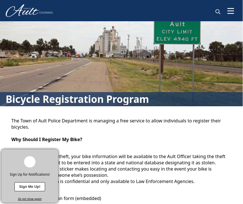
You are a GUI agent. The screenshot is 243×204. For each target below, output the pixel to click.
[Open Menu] (230, 11)
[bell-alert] (29, 161)
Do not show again (29, 199)
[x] (54, 153)
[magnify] (218, 12)
